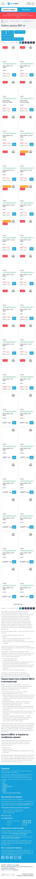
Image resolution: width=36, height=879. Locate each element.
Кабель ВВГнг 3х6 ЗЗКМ (8, 136)
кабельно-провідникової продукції (10, 837)
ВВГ (4, 32)
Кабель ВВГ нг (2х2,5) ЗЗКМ (9, 205)
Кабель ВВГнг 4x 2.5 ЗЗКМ (8, 171)
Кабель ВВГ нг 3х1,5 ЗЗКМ (25, 205)
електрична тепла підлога (20, 833)
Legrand (5, 784)
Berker (4, 791)
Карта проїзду (7, 815)
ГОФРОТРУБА (20, 32)
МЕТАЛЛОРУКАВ (8, 35)
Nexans (5, 788)
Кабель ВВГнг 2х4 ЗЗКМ (8, 66)
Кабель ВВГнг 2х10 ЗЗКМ (8, 588)
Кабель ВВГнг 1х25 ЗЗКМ (8, 414)
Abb (4, 783)
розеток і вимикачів (24, 803)
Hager (4, 789)
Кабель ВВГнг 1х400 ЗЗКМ (8, 553)
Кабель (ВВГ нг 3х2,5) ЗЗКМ (9, 240)
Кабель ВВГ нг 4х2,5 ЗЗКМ (26, 275)
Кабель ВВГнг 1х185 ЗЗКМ (25, 484)
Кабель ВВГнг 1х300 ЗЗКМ (25, 518)
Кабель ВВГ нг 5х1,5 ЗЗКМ (8, 345)
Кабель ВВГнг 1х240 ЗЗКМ (8, 518)
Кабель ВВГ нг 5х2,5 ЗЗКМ (26, 345)
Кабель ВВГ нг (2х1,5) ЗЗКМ (26, 171)
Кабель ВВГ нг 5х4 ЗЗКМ (25, 379)
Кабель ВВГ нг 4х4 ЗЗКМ (8, 310)
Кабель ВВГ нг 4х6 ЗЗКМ (25, 310)
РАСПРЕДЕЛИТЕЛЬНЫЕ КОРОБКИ (12, 39)
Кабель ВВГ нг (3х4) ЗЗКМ (8, 275)
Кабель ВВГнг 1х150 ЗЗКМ (8, 484)
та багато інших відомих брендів (12, 793)
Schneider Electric (7, 786)
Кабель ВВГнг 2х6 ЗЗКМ (25, 66)
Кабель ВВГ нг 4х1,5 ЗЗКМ (25, 240)
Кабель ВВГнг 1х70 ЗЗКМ (8, 449)
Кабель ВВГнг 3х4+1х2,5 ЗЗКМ (24, 101)
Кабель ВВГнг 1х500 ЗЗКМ (25, 553)
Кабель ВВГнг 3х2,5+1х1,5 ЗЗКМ (7, 101)
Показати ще (18, 604)
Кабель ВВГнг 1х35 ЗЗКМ (25, 414)
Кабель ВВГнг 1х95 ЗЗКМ (25, 449)
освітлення (8, 870)
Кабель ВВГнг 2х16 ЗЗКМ (25, 588)
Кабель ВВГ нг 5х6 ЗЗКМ (8, 379)
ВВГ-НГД (10, 32)
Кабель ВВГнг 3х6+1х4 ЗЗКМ (26, 136)
